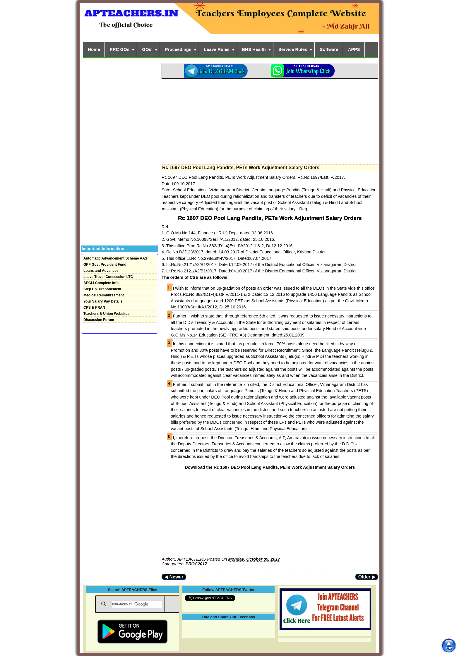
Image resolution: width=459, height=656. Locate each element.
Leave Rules (217, 49)
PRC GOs (120, 49)
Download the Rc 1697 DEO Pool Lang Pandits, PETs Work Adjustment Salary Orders (270, 467)
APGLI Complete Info (101, 283)
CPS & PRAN (94, 307)
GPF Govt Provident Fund (104, 264)
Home (94, 49)
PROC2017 (196, 563)
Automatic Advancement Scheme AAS (115, 258)
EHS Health (254, 49)
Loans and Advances (101, 271)
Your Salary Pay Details (102, 301)
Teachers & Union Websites (106, 314)
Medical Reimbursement (103, 295)
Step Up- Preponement (102, 289)
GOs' (147, 49)
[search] (137, 604)
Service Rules (292, 49)
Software (329, 49)
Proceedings (178, 49)
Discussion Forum (98, 320)
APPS (354, 49)
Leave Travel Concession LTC (108, 277)
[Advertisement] (270, 120)
